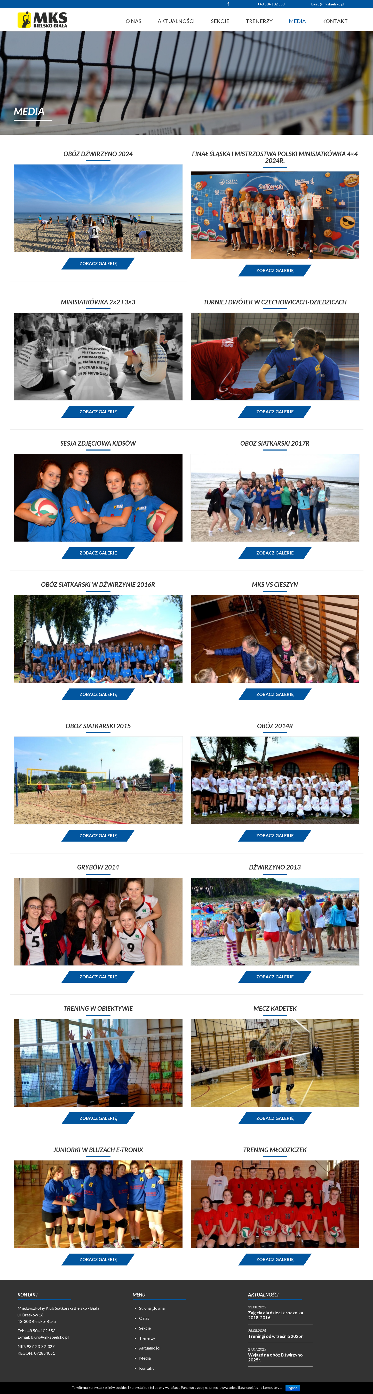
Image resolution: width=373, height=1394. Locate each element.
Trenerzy (259, 21)
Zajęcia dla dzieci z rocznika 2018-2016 (275, 1315)
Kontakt (335, 21)
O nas (133, 21)
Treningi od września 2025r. (276, 1336)
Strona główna (152, 1308)
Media (297, 21)
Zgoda (292, 1388)
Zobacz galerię (98, 263)
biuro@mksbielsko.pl (327, 4)
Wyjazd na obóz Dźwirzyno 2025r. (275, 1357)
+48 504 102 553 (271, 4)
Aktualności (176, 21)
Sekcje (220, 21)
